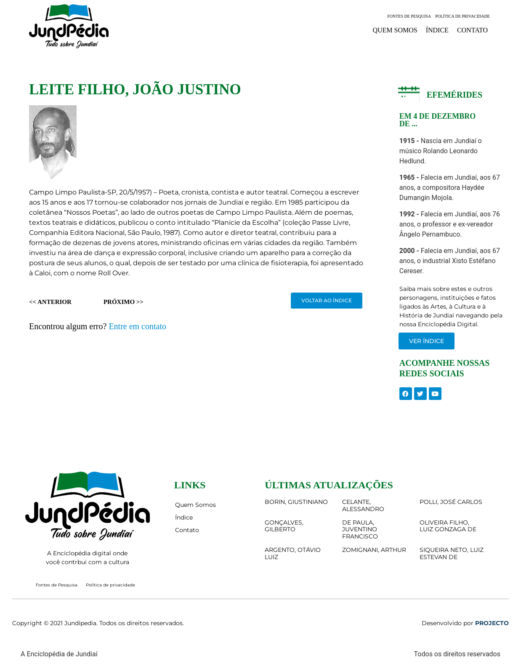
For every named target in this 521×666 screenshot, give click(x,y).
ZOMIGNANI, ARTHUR (374, 550)
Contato (472, 30)
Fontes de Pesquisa (409, 16)
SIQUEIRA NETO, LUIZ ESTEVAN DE (452, 553)
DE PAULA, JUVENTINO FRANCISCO (360, 530)
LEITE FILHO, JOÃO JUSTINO (135, 89)
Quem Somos (394, 30)
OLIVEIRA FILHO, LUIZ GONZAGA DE (448, 526)
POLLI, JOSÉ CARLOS (451, 502)
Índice (437, 30)
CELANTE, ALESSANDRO (363, 505)
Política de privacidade (462, 16)
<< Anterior (50, 301)
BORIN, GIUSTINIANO (296, 502)
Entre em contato (137, 326)
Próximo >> (124, 301)
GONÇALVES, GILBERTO (284, 526)
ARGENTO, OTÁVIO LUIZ (293, 553)
